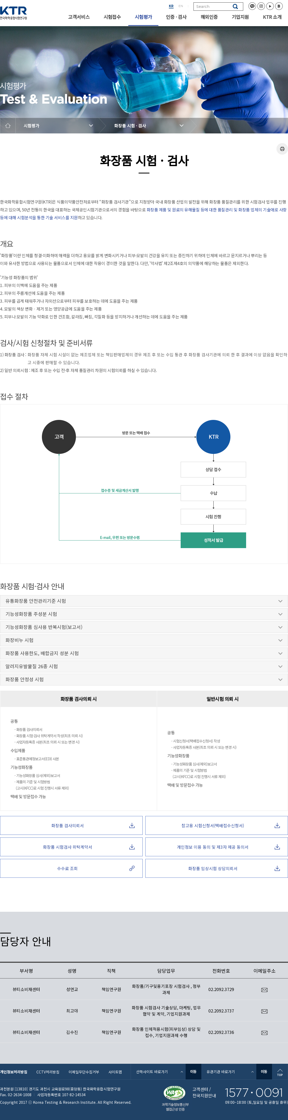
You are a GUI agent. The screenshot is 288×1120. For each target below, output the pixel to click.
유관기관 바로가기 (221, 1071)
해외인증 (209, 16)
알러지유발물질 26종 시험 (144, 667)
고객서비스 (78, 16)
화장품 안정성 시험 (144, 680)
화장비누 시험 (144, 641)
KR (171, 6)
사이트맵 (115, 1071)
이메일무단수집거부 (84, 1071)
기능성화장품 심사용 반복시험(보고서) (144, 628)
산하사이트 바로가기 (152, 1071)
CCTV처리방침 (47, 1071)
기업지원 (240, 16)
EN (181, 6)
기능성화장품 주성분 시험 (144, 615)
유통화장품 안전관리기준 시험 (144, 602)
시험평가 (143, 16)
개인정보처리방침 (13, 1071)
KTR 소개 (272, 16)
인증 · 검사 (176, 16)
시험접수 (112, 16)
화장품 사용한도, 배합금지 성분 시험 (144, 654)
